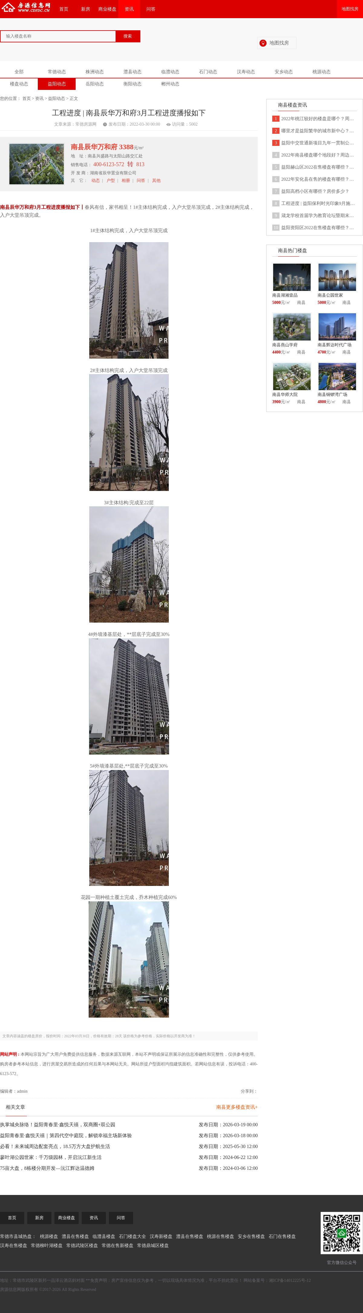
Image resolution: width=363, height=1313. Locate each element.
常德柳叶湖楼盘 (47, 1245)
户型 (110, 180)
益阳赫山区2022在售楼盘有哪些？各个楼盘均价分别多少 (314, 167)
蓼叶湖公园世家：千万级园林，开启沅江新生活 (51, 1157)
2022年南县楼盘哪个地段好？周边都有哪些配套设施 (314, 155)
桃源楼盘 (49, 1236)
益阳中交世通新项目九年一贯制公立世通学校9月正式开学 (314, 143)
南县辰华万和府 (95, 147)
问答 (150, 9)
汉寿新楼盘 (161, 1236)
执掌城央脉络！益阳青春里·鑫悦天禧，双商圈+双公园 (57, 1124)
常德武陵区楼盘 (82, 1245)
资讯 (129, 9)
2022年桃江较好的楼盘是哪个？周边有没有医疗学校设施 (314, 119)
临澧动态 (170, 71)
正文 (74, 98)
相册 (126, 180)
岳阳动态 (95, 83)
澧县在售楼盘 (75, 1236)
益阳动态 (57, 83)
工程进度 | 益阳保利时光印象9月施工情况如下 (314, 203)
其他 (156, 180)
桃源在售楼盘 (220, 1236)
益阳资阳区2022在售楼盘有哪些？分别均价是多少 (314, 228)
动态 (95, 180)
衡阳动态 (132, 83)
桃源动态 (321, 71)
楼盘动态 (19, 83)
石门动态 (208, 71)
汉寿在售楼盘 (13, 1245)
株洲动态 (95, 71)
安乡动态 (284, 71)
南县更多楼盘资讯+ (237, 1107)
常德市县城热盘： (18, 1236)
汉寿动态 (246, 71)
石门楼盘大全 (132, 1236)
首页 (63, 9)
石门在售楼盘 (282, 1236)
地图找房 (350, 9)
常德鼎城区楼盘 (153, 1245)
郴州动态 (170, 83)
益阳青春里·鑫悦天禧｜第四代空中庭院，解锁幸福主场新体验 (66, 1135)
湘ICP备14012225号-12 (290, 1280)
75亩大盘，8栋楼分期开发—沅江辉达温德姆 (47, 1168)
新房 (85, 9)
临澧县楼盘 (104, 1236)
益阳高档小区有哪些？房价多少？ (310, 191)
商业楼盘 (107, 9)
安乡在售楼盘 (251, 1236)
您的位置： (10, 98)
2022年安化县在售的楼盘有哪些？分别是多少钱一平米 (314, 179)
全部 (19, 71)
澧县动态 (132, 71)
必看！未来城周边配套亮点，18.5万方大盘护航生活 (55, 1146)
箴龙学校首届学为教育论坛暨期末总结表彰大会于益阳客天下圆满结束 (314, 215)
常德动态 (57, 71)
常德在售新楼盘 (117, 1245)
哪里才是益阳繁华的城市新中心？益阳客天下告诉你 (314, 131)
